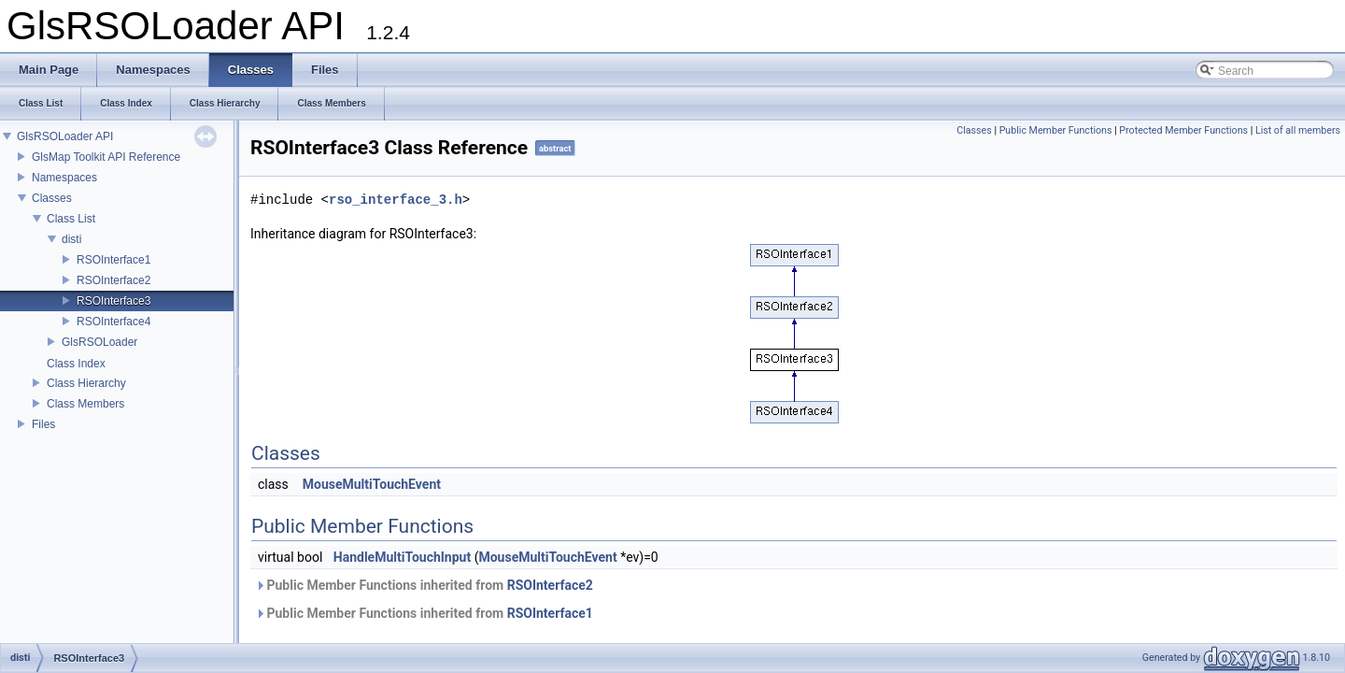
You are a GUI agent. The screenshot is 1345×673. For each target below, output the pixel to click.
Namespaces (64, 177)
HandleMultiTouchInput (402, 557)
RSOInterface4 (113, 321)
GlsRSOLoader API (65, 136)
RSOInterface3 (113, 301)
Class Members (85, 403)
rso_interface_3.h (395, 199)
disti (71, 239)
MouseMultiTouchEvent (372, 484)
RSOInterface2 (113, 280)
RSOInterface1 (113, 259)
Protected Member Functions (1183, 130)
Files (43, 424)
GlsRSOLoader (99, 342)
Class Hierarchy (86, 383)
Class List (71, 218)
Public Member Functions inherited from (424, 585)
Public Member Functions (1055, 130)
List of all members (1297, 130)
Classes (52, 198)
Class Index (76, 363)
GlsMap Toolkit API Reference (106, 157)
